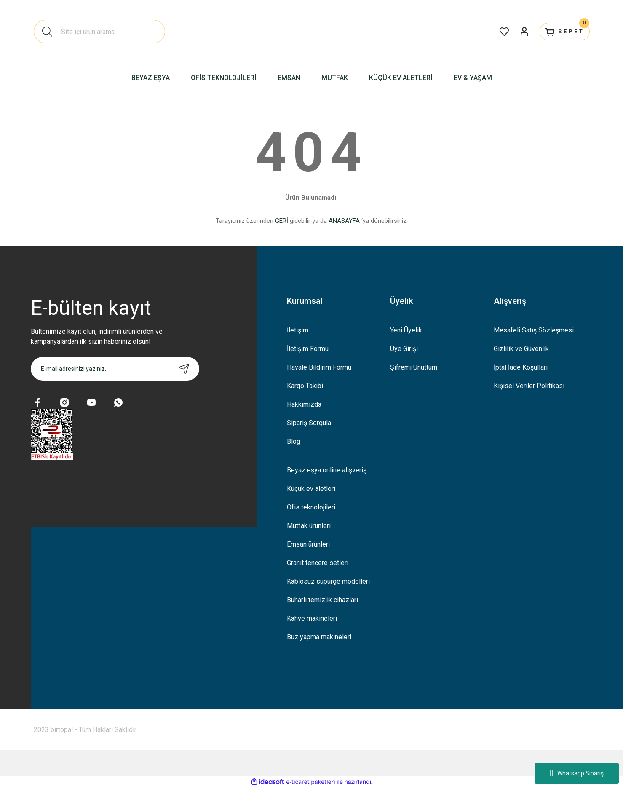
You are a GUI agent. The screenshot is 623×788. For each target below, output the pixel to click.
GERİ (281, 221)
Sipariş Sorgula (309, 423)
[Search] (99, 31)
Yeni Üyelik (406, 330)
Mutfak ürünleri (309, 526)
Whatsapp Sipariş (577, 773)
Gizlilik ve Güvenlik (521, 349)
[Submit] (184, 369)
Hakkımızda (304, 404)
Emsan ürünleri (308, 544)
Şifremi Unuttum (413, 367)
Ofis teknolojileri (311, 507)
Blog (293, 441)
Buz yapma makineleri (319, 637)
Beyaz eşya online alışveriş (326, 470)
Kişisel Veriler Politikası (529, 386)
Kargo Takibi (305, 386)
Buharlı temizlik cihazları (322, 600)
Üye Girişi (404, 349)
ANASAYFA (344, 221)
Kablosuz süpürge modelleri (328, 581)
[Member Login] (510, 31)
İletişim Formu (308, 349)
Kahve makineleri (312, 618)
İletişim (297, 330)
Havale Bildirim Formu (319, 367)
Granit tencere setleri (317, 563)
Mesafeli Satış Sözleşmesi (534, 330)
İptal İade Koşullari (521, 367)
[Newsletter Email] (115, 369)
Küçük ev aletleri (311, 489)
